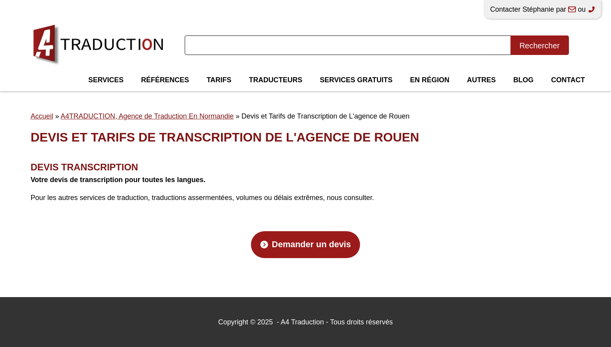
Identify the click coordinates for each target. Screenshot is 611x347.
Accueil (41, 116)
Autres (481, 80)
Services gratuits (356, 80)
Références (165, 80)
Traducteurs (275, 80)
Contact (568, 80)
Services (106, 80)
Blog (523, 80)
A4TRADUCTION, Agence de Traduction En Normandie (146, 116)
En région (429, 80)
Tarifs (219, 80)
